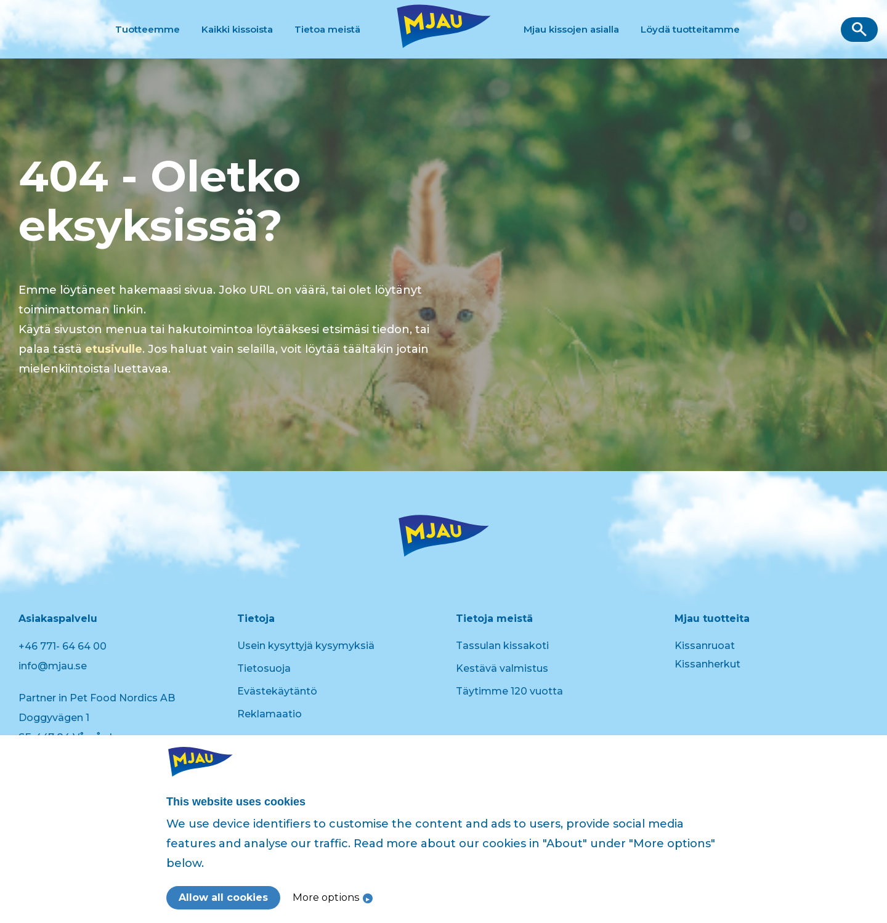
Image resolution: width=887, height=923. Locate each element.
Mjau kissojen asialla (571, 29)
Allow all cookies (223, 897)
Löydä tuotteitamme (690, 29)
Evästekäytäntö (277, 691)
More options (326, 897)
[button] (859, 29)
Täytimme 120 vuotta (509, 691)
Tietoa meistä (327, 29)
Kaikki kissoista (237, 29)
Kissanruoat (704, 645)
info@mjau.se (52, 666)
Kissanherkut (707, 664)
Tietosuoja (264, 668)
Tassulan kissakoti (502, 645)
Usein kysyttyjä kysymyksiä (306, 645)
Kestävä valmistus (502, 668)
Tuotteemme (147, 29)
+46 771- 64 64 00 (62, 646)
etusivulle (113, 349)
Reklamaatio (269, 714)
